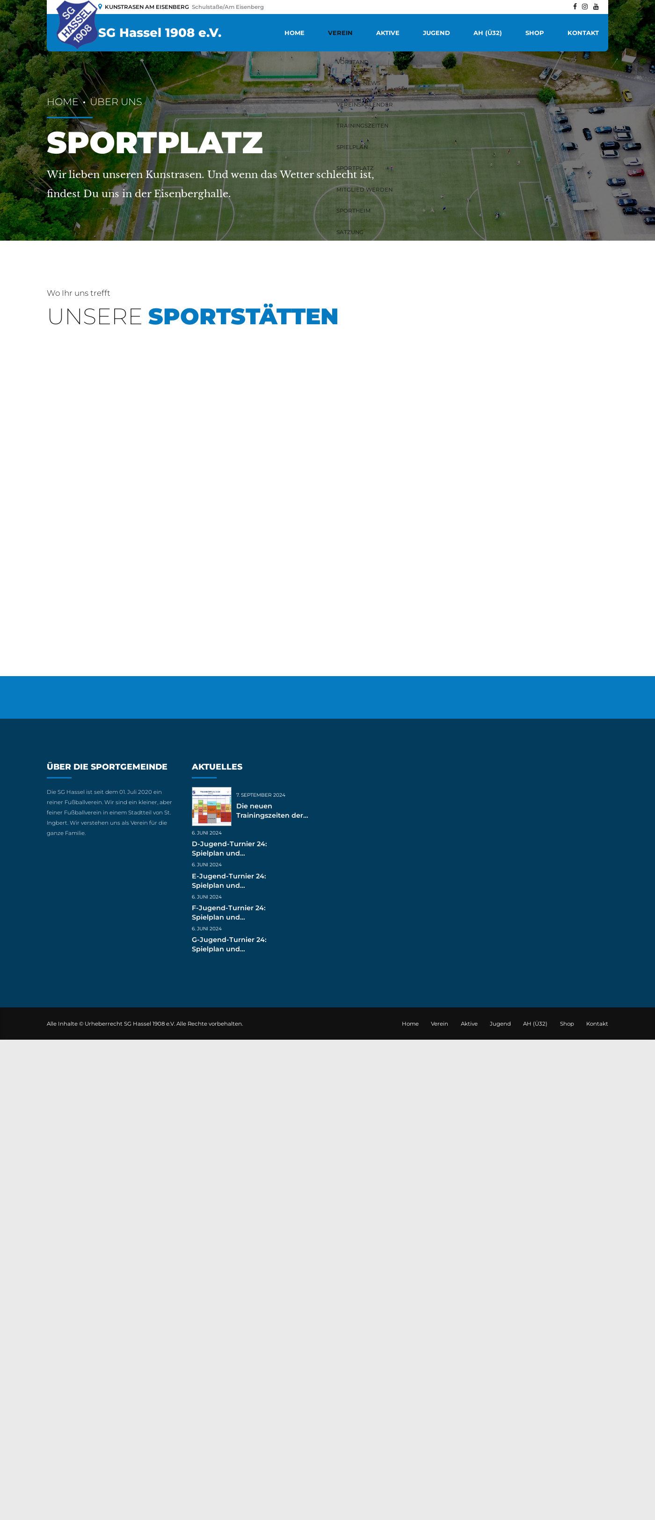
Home (294, 32)
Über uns (116, 101)
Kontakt (583, 32)
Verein (340, 32)
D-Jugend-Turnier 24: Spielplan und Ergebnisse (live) (229, 1333)
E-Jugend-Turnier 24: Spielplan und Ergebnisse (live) (229, 1365)
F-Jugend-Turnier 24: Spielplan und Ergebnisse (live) (228, 1397)
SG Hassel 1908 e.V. (159, 32)
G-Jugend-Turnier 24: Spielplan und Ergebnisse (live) (229, 1429)
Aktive (388, 32)
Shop (534, 32)
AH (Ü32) (487, 32)
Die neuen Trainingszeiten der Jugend (269, 1295)
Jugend (436, 32)
